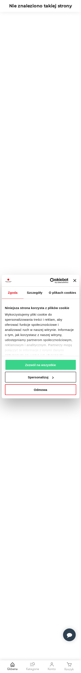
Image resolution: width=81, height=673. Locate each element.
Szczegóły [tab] (34, 292)
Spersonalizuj (41, 377)
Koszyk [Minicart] (69, 667)
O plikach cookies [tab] (62, 292)
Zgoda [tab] (13, 292)
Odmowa (40, 389)
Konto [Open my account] (52, 666)
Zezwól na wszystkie (40, 365)
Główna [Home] (12, 666)
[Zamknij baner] (74, 280)
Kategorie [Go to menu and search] (32, 666)
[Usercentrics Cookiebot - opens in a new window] (51, 280)
